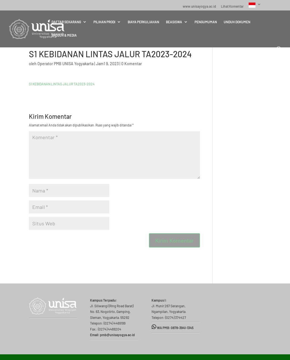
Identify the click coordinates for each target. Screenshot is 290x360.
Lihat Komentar (232, 6)
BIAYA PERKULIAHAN (143, 22)
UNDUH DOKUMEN (237, 22)
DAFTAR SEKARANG (66, 22)
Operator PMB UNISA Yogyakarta (65, 63)
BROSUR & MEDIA (64, 35)
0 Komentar (131, 63)
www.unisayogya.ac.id (199, 6)
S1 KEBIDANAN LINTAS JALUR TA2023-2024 (62, 84)
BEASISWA (174, 22)
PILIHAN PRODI (104, 22)
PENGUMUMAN (206, 22)
